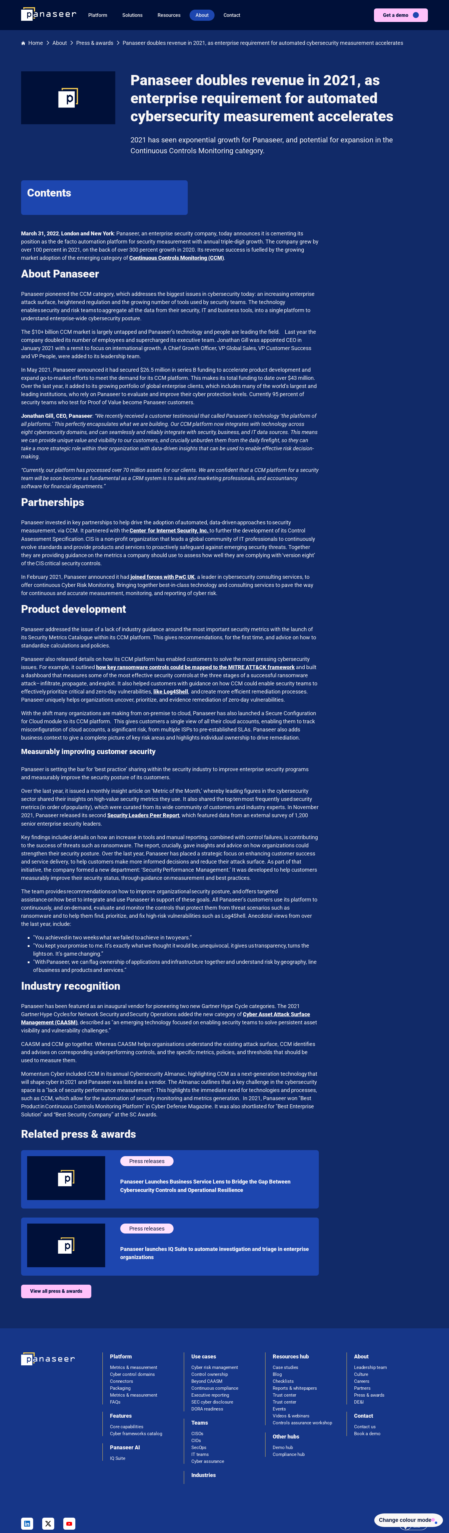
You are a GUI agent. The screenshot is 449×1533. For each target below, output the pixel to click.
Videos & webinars (291, 1371)
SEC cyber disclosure (212, 1357)
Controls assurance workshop (302, 1378)
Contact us (365, 1382)
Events (279, 1364)
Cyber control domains (132, 1330)
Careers (361, 1337)
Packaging (120, 1344)
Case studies (285, 1323)
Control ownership (209, 1330)
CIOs (196, 1396)
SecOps (198, 1403)
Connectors (121, 1337)
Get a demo (395, 15)
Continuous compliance (214, 1344)
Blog (277, 1330)
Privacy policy (349, 1511)
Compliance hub (289, 1410)
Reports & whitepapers (295, 1344)
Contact (232, 15)
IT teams (200, 1410)
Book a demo (367, 1389)
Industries (203, 1430)
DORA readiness (207, 1364)
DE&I (358, 1357)
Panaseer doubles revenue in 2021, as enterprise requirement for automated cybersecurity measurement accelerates (263, 43)
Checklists (283, 1337)
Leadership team (370, 1323)
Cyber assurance (207, 1417)
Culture (361, 1330)
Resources (169, 15)
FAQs (115, 1357)
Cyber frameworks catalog (136, 1389)
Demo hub (283, 1403)
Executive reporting (210, 1350)
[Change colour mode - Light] (405, 1519)
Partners (362, 1344)
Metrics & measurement (133, 1323)
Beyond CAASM (206, 1337)
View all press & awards (166, 1247)
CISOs (197, 1389)
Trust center (284, 1350)
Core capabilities (126, 1382)
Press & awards (94, 43)
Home (32, 43)
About (202, 15)
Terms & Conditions (310, 1511)
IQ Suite (117, 1414)
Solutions (132, 15)
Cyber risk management (214, 1323)
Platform (97, 15)
